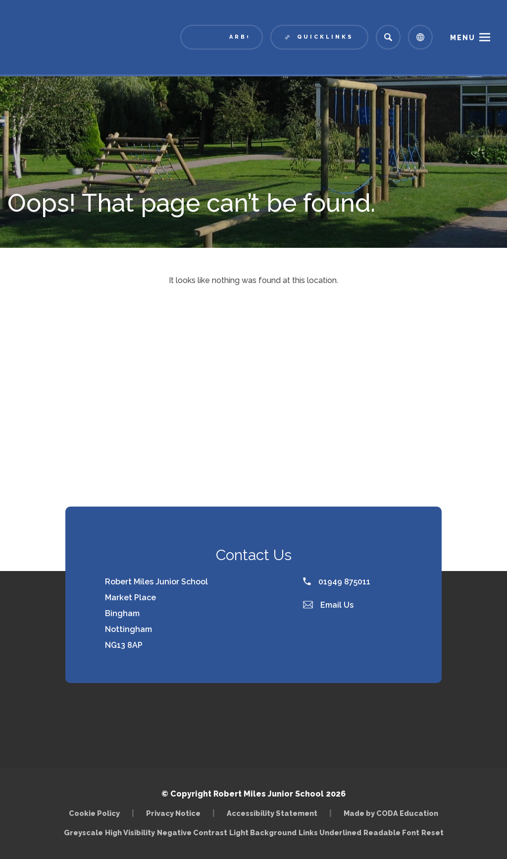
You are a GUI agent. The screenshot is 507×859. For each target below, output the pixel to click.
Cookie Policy (94, 813)
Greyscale (83, 832)
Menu (462, 38)
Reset (432, 832)
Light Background (263, 832)
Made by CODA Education (391, 813)
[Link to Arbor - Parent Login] (221, 37)
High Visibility (130, 832)
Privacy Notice (173, 813)
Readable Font (391, 832)
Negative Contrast (192, 832)
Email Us (328, 605)
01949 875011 (336, 581)
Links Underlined (330, 832)
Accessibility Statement (272, 813)
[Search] (388, 37)
